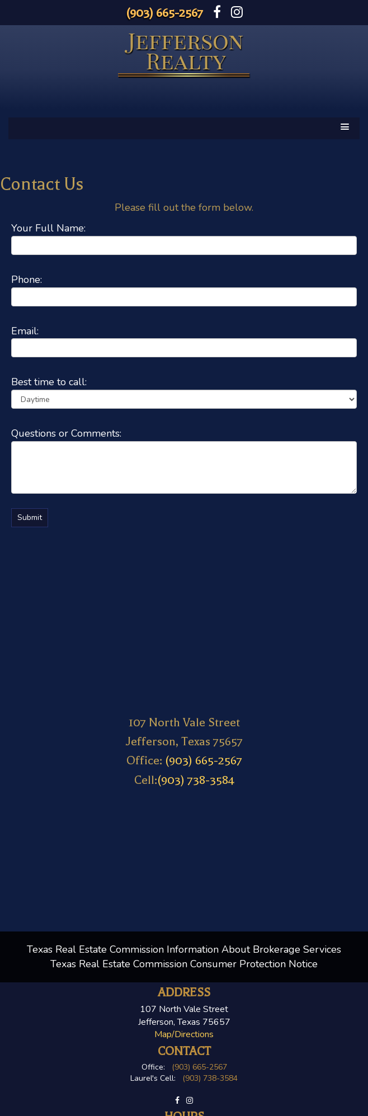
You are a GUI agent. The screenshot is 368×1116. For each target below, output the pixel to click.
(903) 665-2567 (164, 13)
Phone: (26, 279)
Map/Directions (184, 1034)
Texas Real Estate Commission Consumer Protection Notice (184, 964)
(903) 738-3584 (195, 780)
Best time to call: (49, 382)
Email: (25, 331)
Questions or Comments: (66, 433)
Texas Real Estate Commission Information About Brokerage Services (184, 949)
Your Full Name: (48, 228)
